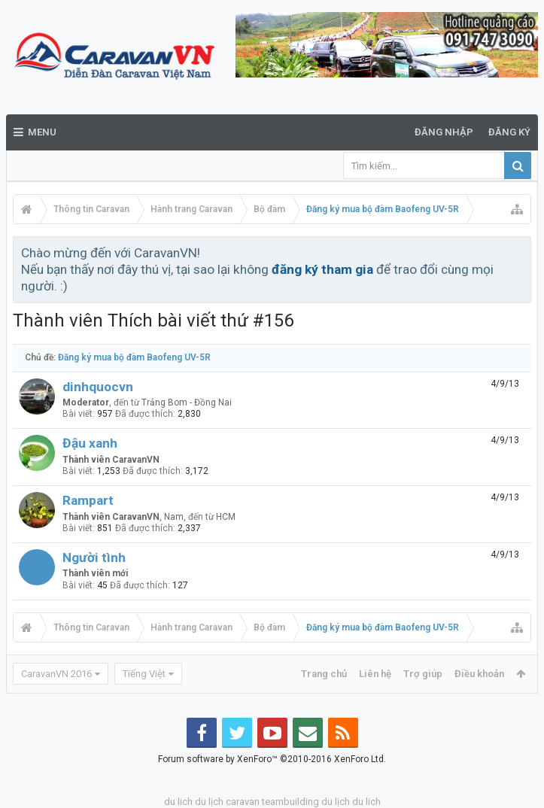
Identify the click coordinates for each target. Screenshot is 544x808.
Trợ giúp (422, 673)
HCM (226, 517)
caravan (243, 801)
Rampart (88, 500)
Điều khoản (479, 673)
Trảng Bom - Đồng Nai (186, 402)
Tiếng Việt (144, 673)
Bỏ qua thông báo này (521, 252)
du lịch (209, 801)
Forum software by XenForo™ (272, 759)
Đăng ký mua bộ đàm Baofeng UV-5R (134, 357)
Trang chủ (324, 673)
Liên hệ (375, 673)
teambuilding (290, 801)
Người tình (94, 557)
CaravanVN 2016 (56, 673)
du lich (178, 801)
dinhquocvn (97, 386)
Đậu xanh (89, 443)
